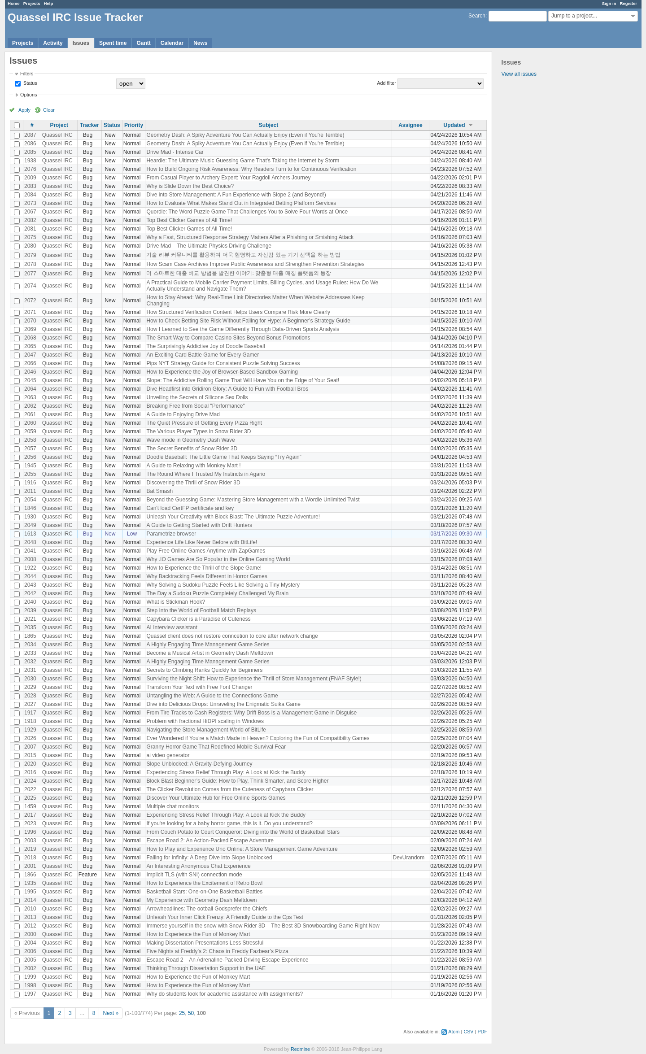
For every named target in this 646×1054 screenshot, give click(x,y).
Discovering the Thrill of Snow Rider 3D (193, 482)
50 (191, 1013)
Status (29, 83)
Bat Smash (159, 491)
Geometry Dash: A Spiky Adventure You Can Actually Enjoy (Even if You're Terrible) (245, 135)
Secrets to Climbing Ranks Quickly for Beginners (204, 670)
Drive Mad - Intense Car (174, 152)
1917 (30, 713)
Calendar (172, 43)
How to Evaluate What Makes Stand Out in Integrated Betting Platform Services (241, 203)
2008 (30, 559)
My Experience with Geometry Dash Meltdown (201, 900)
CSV (468, 1031)
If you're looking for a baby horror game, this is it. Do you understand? (229, 823)
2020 (30, 764)
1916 (30, 482)
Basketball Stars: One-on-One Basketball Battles (204, 891)
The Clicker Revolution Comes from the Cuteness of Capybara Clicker (229, 789)
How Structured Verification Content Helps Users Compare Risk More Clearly (238, 312)
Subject (268, 125)
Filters (26, 73)
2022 (30, 789)
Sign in (609, 3)
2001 (30, 866)
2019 (30, 849)
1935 (30, 883)
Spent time (113, 43)
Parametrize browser (171, 534)
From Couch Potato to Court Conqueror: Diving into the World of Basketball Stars (243, 832)
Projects (31, 3)
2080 (30, 246)
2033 (30, 653)
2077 (30, 273)
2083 (30, 186)
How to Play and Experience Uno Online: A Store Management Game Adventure (241, 849)
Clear (49, 110)
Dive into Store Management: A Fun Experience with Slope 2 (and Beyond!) (236, 195)
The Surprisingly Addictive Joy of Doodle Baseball (205, 346)
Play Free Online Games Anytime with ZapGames (205, 551)
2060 (30, 423)
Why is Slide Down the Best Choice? (190, 186)
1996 (30, 832)
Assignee (410, 125)
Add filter (386, 83)
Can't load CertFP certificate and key (190, 508)
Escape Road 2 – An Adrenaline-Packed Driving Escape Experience (227, 960)
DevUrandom (409, 857)
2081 (30, 229)
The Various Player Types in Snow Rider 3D (198, 431)
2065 (30, 346)
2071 (30, 312)
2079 (30, 255)
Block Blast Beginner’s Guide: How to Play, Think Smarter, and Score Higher (237, 781)
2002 (30, 968)
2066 (30, 363)
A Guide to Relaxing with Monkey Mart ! (193, 465)
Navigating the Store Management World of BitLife (206, 730)
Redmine (300, 1049)
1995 (30, 891)
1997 (30, 994)
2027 (30, 704)
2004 (30, 943)
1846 (30, 508)
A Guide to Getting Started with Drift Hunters (199, 525)
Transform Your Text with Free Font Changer (199, 687)
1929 (30, 730)
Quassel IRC (57, 135)
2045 (30, 380)
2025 (30, 798)
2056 (30, 457)
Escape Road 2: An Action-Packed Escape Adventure (210, 840)
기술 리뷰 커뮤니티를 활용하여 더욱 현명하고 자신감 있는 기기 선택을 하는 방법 (243, 255)
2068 (30, 338)
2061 (30, 414)
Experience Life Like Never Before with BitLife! (201, 542)
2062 (30, 406)
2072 (30, 300)
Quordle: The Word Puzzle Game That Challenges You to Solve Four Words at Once (247, 212)
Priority (133, 125)
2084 (30, 195)
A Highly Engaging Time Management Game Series (207, 644)
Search (476, 16)
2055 (30, 474)
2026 (30, 738)
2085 (30, 152)
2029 (30, 687)
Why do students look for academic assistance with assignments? (224, 994)
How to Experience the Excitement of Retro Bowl (204, 883)
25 (182, 1013)
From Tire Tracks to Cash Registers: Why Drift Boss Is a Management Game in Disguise (251, 713)
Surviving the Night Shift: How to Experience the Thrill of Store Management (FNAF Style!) (253, 678)
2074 (30, 286)
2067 (30, 212)
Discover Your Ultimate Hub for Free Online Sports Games (215, 798)
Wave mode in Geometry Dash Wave (190, 440)
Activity (52, 43)
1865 (30, 636)
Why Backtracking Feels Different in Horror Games (206, 576)
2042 (30, 593)
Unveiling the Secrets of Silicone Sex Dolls (197, 397)
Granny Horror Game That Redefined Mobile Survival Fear (216, 747)
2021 (30, 619)
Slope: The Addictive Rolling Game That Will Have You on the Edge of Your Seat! (242, 380)
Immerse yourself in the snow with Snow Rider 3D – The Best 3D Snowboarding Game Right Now (262, 926)
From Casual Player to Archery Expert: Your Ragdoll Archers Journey (228, 177)
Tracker (89, 125)
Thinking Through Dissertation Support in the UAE (206, 968)
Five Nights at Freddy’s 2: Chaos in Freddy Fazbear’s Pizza (217, 951)
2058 (30, 440)
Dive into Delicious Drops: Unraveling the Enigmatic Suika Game (223, 704)
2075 (30, 237)
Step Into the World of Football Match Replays (201, 610)
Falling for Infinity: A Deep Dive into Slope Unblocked (209, 857)
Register (628, 3)
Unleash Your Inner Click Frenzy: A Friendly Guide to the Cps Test (224, 917)
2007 (30, 747)
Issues (81, 43)
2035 (30, 627)
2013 (30, 917)
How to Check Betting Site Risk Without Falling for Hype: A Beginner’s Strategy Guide (248, 321)
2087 (30, 135)
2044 (30, 576)
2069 (30, 329)
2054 (30, 500)
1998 (30, 985)
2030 (30, 678)
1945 (30, 465)
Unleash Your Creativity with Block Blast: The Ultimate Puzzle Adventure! (233, 517)
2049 (30, 525)
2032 (30, 661)
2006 (30, 951)
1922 (30, 568)
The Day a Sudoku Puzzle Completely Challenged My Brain (217, 593)
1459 (30, 806)
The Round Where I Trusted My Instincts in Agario (205, 474)
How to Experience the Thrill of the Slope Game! (204, 568)
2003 (30, 840)
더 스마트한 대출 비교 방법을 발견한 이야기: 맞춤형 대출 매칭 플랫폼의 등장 (238, 273)
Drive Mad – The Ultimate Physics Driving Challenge (208, 246)
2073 (30, 203)
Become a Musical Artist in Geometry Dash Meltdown (209, 653)
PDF (482, 1031)
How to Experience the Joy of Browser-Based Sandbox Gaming (222, 372)
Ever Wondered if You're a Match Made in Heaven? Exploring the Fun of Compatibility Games (257, 738)
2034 (30, 644)
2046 (30, 372)
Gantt (143, 43)
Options (28, 94)
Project (59, 125)
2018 (30, 857)
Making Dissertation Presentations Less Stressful (204, 943)
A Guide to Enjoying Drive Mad (182, 414)
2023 (30, 823)
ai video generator (167, 755)
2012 (30, 926)
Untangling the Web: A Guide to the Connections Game (212, 696)
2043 (30, 585)
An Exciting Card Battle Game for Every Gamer (202, 355)
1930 (30, 517)
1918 (30, 721)
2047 (30, 355)
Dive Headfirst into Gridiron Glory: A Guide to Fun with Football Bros (227, 389)
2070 (30, 321)
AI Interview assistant (171, 627)
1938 (30, 160)
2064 (30, 389)
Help (48, 3)
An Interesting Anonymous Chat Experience (198, 866)
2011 (30, 491)
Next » (110, 1013)
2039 (30, 610)
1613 (30, 534)
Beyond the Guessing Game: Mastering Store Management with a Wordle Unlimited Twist (252, 500)
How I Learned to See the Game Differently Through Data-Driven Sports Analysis (242, 329)
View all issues (519, 74)
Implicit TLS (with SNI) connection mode (194, 874)
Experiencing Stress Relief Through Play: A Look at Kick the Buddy (226, 772)
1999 (30, 977)
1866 (30, 874)
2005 (30, 960)
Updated (454, 125)
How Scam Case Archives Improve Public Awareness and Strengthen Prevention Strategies (255, 264)
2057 (30, 448)
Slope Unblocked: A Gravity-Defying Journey (199, 764)
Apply (24, 110)
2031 (30, 670)
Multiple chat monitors (172, 806)
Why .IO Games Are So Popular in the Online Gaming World (218, 559)
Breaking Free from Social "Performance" (195, 406)
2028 (30, 696)
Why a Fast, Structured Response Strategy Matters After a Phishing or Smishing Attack (250, 237)
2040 (30, 602)
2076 (30, 169)
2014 (30, 900)
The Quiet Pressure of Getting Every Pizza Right (204, 423)
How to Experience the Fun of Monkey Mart (198, 934)
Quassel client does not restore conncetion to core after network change (232, 636)
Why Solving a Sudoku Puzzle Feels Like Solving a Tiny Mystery (222, 585)
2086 (30, 143)
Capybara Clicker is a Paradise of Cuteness (198, 619)
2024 (30, 781)
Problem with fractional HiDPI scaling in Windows (204, 721)
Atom (453, 1031)
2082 (30, 220)
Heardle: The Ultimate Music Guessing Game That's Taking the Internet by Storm (242, 160)
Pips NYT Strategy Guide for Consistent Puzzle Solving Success (223, 363)
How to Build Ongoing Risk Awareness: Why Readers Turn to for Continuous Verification (251, 169)
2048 (30, 542)
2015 (30, 755)
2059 (30, 431)
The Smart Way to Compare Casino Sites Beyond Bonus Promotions (228, 338)
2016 (30, 772)
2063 (30, 397)
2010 (30, 909)
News (200, 43)
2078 (30, 264)
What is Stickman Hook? (175, 602)
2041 (30, 551)
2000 (30, 934)
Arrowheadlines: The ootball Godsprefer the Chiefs (206, 909)
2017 (30, 815)
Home (14, 3)
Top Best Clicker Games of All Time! (189, 220)
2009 (30, 177)
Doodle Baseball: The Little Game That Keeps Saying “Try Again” (223, 457)
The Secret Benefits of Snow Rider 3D (191, 448)
